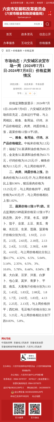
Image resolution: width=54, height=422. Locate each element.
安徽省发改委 (36, 342)
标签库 (40, 3)
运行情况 (50, 3)
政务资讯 (27, 34)
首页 (9, 34)
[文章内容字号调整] (27, 93)
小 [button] (34, 93)
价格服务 (17, 50)
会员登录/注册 (17, 3)
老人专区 (30, 3)
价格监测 (29, 50)
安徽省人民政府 (21, 342)
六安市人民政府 (34, 346)
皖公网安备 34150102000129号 (27, 392)
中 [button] (30, 93)
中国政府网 (6, 342)
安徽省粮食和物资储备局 (13, 346)
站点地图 (36, 396)
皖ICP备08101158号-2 (14, 387)
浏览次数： (15, 84)
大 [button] (26, 93)
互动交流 (27, 43)
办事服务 (9, 43)
